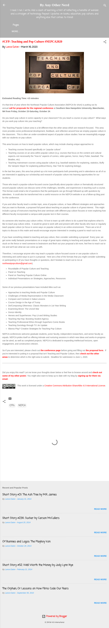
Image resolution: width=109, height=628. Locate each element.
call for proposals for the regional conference (31, 109)
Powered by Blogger (54, 616)
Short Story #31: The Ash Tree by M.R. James (29, 495)
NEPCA (22, 406)
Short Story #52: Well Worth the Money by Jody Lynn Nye (37, 566)
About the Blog (35, 31)
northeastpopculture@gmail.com (17, 264)
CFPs (12, 406)
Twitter (76, 31)
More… (91, 31)
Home (17, 31)
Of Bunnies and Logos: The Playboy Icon (26, 542)
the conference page (51, 351)
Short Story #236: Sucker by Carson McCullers (30, 519)
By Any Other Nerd (54, 5)
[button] (105, 43)
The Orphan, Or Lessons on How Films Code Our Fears (35, 589)
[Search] (105, 5)
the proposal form (94, 351)
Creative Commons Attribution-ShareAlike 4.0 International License (74, 386)
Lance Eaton (58, 31)
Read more (100, 509)
